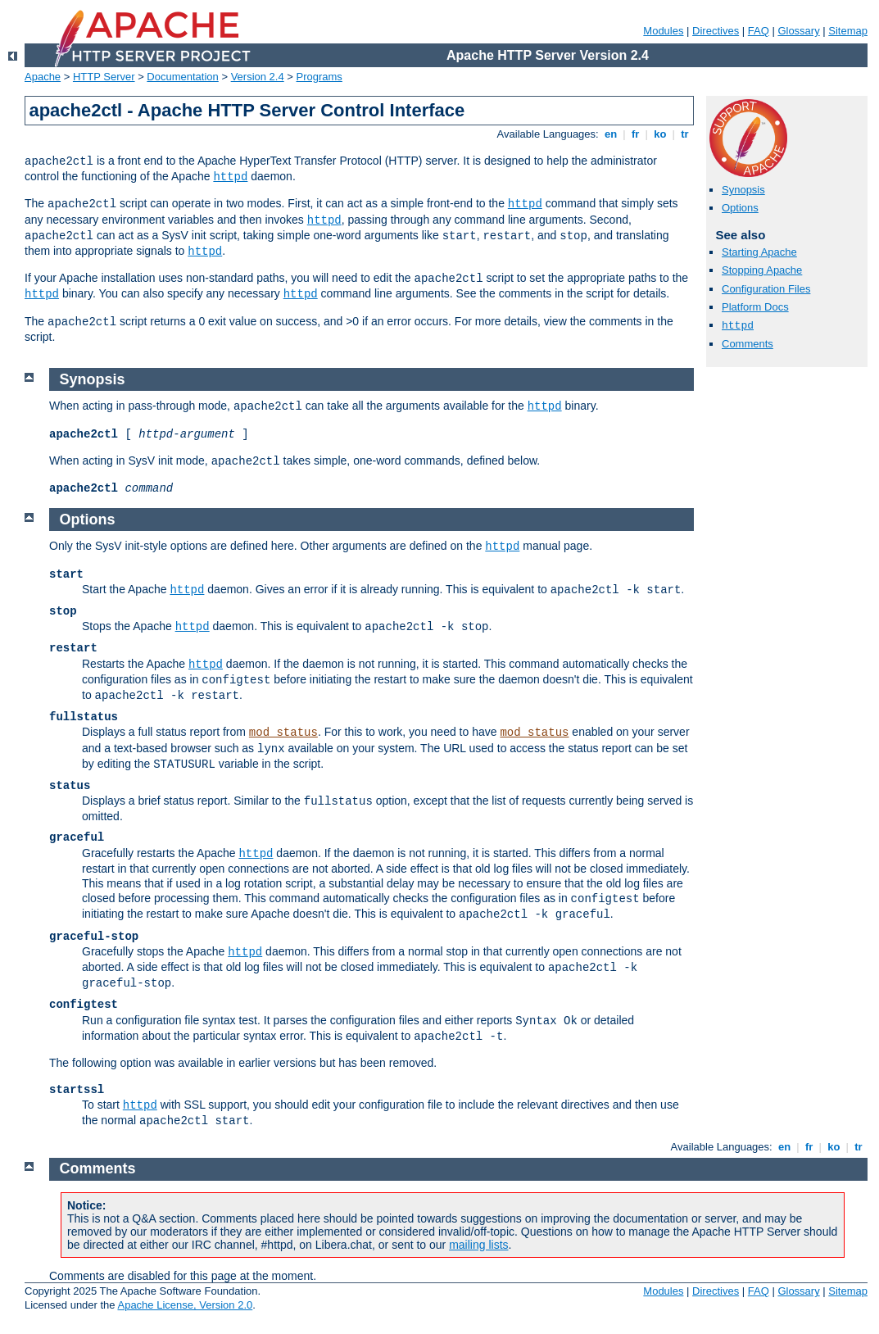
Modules (663, 31)
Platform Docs (755, 307)
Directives (715, 31)
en (610, 134)
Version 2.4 (257, 76)
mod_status (283, 732)
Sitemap (848, 31)
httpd (230, 177)
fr (635, 134)
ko (660, 134)
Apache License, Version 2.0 (184, 1305)
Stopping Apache (762, 270)
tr (685, 134)
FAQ (758, 31)
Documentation (182, 76)
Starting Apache (759, 252)
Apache (43, 76)
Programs (319, 76)
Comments (747, 344)
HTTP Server (104, 76)
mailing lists (478, 1244)
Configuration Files (766, 289)
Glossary (798, 31)
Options (740, 208)
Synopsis (743, 190)
